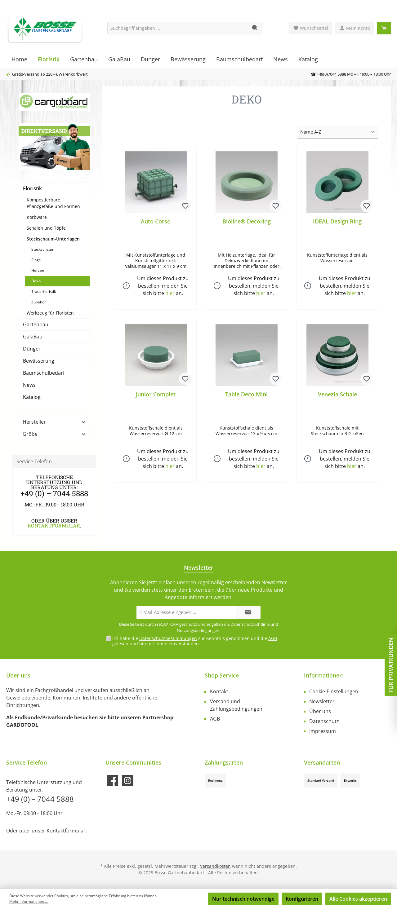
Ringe (36, 260)
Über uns (320, 711)
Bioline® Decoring (246, 221)
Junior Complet (156, 394)
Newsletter (322, 701)
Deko (36, 281)
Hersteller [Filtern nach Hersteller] (54, 421)
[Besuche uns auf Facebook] (112, 781)
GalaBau (32, 336)
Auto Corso (156, 221)
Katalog (32, 397)
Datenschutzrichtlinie (250, 624)
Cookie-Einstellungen (333, 691)
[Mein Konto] (354, 28)
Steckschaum (42, 249)
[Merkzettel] (310, 28)
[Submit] (248, 612)
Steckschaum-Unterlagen (53, 239)
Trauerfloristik (43, 291)
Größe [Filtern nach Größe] (54, 433)
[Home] (19, 59)
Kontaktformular (54, 525)
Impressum (322, 731)
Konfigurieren (302, 898)
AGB (272, 638)
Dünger (32, 348)
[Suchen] (255, 28)
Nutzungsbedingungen (198, 630)
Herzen (37, 270)
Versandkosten (215, 866)
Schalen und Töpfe (46, 228)
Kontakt (219, 691)
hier (170, 293)
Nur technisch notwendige (243, 898)
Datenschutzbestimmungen (168, 638)
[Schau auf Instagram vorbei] (128, 781)
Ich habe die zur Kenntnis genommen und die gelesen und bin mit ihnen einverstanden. (194, 640)
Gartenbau (35, 324)
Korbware (37, 217)
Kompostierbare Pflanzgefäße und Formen (53, 203)
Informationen (323, 675)
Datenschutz (324, 721)
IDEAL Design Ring (337, 221)
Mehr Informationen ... (28, 901)
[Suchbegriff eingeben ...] (177, 28)
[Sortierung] (337, 132)
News (29, 385)
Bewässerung (38, 360)
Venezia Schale (337, 394)
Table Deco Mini (246, 394)
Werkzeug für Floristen (50, 313)
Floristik (32, 188)
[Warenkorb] (384, 28)
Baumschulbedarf (44, 372)
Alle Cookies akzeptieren (358, 898)
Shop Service (222, 675)
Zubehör (38, 302)
